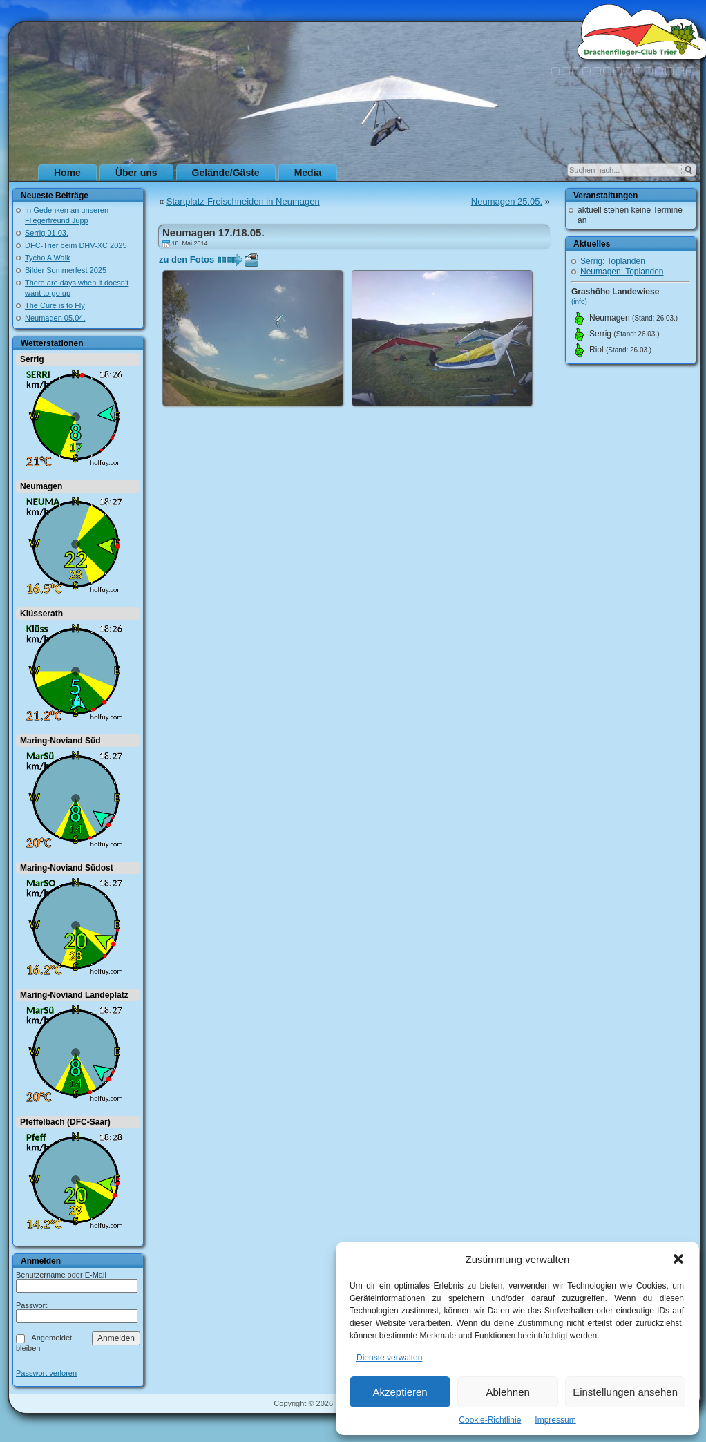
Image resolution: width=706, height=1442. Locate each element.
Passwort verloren (46, 1373)
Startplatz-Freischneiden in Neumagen (243, 201)
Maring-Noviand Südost (66, 868)
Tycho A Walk (47, 258)
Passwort (31, 1305)
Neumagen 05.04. (55, 318)
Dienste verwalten (389, 1358)
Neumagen (41, 486)
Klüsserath (41, 613)
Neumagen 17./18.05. (213, 232)
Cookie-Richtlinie (490, 1420)
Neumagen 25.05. (506, 201)
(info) (579, 301)
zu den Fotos (186, 259)
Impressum (555, 1420)
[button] (678, 1259)
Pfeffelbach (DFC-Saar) (65, 1122)
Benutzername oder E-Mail (61, 1275)
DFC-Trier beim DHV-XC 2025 (76, 245)
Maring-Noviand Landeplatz (74, 995)
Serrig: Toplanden (612, 261)
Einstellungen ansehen (625, 1392)
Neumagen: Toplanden (622, 271)
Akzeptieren (399, 1392)
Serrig (32, 359)
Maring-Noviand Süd (60, 741)
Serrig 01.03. (46, 233)
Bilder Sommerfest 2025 (65, 270)
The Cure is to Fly (55, 305)
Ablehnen (507, 1392)
